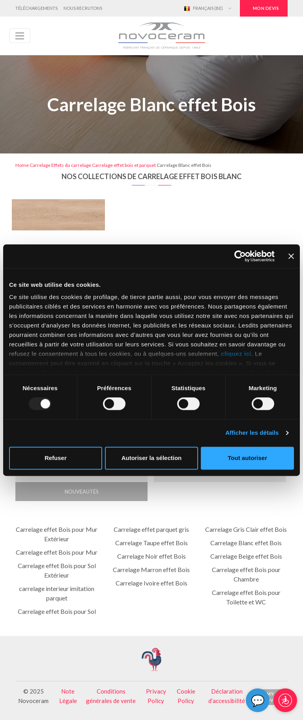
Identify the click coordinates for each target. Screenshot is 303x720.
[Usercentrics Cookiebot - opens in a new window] (240, 256)
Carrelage (40, 165)
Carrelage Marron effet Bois (151, 569)
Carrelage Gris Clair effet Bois (246, 529)
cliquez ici (236, 353)
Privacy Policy (156, 696)
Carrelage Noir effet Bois (151, 556)
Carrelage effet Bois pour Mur (56, 552)
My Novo (270, 697)
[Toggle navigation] (19, 35)
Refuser (56, 457)
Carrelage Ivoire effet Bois (151, 583)
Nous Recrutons (83, 8)
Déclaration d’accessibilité (226, 696)
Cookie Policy (186, 696)
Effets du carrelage (71, 165)
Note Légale (68, 696)
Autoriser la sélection (152, 457)
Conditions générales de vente (111, 696)
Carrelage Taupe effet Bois (151, 542)
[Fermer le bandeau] (291, 256)
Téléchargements (36, 8)
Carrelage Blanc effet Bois (246, 542)
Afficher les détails (252, 433)
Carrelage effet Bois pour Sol (57, 611)
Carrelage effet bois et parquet (124, 165)
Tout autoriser (247, 457)
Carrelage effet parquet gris (151, 529)
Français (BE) (203, 9)
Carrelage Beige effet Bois (246, 556)
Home (22, 165)
